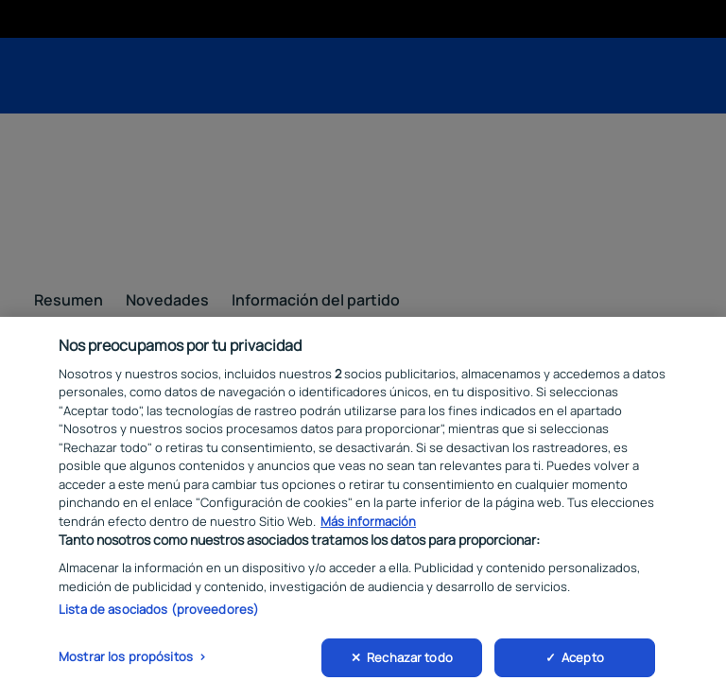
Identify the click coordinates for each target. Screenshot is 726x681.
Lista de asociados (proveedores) (159, 619)
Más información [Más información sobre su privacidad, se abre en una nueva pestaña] (368, 530)
